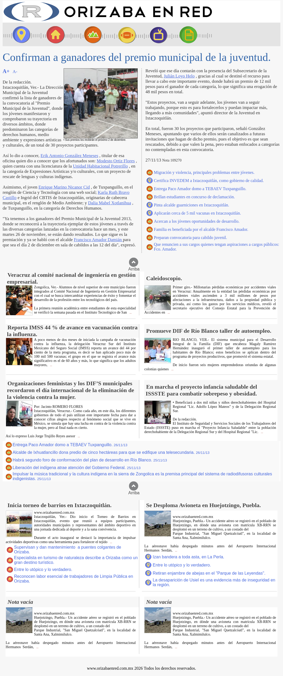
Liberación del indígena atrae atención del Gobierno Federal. (77, 467)
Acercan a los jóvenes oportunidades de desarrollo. (197, 221)
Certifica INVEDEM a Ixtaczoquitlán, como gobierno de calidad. (209, 180)
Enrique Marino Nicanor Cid (64, 187)
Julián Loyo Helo (179, 76)
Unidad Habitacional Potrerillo (100, 166)
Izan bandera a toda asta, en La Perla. (188, 557)
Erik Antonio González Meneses (69, 155)
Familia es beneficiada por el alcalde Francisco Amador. (201, 229)
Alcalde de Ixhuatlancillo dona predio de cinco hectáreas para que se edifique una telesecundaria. (111, 452)
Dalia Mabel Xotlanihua (109, 202)
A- (15, 71)
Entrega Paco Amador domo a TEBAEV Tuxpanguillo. (200, 188)
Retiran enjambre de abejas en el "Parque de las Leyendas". (209, 573)
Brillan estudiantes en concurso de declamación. (194, 197)
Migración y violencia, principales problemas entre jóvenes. (204, 172)
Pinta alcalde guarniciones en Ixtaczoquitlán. (191, 205)
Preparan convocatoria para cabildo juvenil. (190, 237)
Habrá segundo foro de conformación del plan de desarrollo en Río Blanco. (90, 460)
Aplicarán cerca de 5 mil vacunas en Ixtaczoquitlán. (197, 213)
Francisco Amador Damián (98, 239)
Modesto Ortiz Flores (116, 160)
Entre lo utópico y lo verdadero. (43, 569)
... (130, 312)
